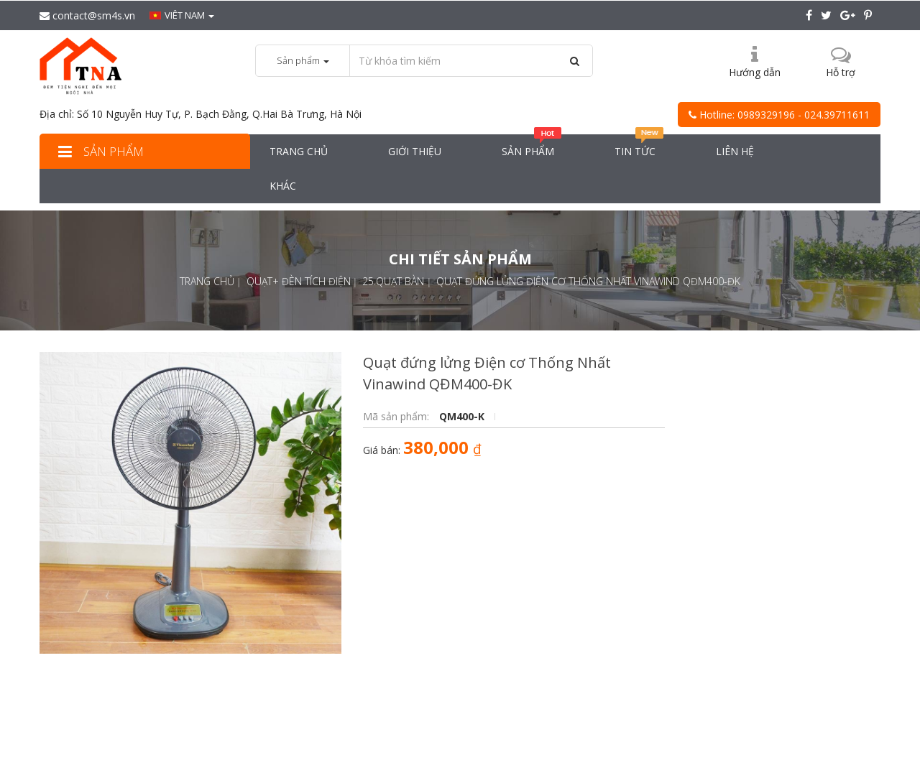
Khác (283, 186)
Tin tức (639, 146)
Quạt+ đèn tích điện (299, 281)
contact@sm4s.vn (87, 15)
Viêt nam (182, 15)
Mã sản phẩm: (397, 416)
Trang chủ (299, 151)
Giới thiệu (414, 151)
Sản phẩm (99, 151)
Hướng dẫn (755, 72)
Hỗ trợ (840, 72)
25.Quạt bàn (393, 281)
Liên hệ (735, 151)
